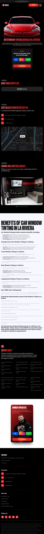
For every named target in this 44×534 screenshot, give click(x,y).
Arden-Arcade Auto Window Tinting (6, 367)
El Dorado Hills (28, 524)
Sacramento (13, 520)
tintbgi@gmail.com (8, 479)
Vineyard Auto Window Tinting (7, 371)
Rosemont (28, 522)
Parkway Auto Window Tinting (22, 381)
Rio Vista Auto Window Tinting (36, 378)
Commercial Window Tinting (7, 500)
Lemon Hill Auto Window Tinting (35, 372)
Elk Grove (6, 519)
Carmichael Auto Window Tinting (21, 366)
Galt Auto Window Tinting (21, 371)
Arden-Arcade (32, 520)
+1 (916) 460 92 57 (8, 117)
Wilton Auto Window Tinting (36, 384)
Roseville (28, 519)
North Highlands (23, 519)
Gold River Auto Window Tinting (35, 382)
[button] (40, 5)
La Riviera (18, 519)
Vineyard (7, 523)
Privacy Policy (4, 457)
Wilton (5, 520)
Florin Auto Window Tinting (36, 356)
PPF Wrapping (4, 495)
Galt (7, 522)
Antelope (35, 523)
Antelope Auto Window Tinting (36, 365)
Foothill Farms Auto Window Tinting (6, 375)
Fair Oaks (36, 522)
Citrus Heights (7, 524)
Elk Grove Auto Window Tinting (6, 360)
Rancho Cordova (22, 522)
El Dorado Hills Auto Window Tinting (36, 359)
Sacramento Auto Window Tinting (6, 357)
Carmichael (33, 519)
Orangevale (3, 523)
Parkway (37, 524)
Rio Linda (9, 522)
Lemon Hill (9, 520)
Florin (15, 519)
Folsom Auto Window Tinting (21, 356)
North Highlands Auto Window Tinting (36, 363)
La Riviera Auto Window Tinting (35, 376)
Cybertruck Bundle (5, 498)
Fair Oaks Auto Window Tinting (6, 382)
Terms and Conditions (5, 454)
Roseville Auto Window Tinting (5, 364)
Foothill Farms (10, 519)
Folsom (2, 519)
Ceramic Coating (4, 493)
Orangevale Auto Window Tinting (6, 378)
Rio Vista (13, 522)
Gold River (32, 522)
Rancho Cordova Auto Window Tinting (22, 363)
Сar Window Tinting (5, 490)
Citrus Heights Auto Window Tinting (21, 359)
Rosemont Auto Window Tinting (21, 375)
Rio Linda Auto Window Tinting (20, 378)
